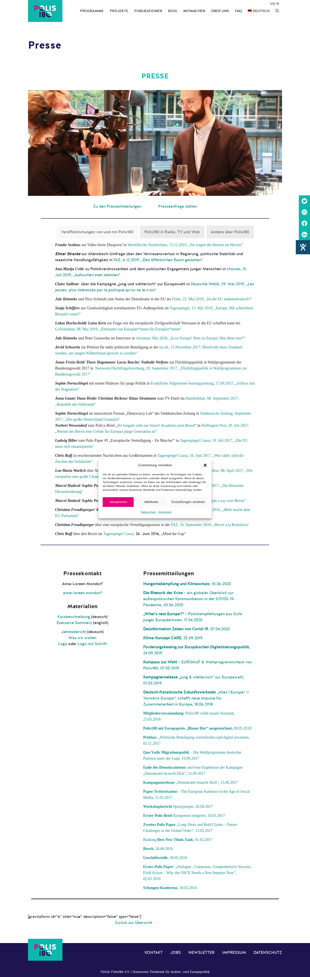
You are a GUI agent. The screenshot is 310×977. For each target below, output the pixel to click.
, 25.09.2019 (173, 638)
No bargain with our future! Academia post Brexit (156, 425)
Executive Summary (74, 622)
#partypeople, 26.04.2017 (178, 806)
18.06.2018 (203, 704)
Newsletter (201, 952)
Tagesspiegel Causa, (119, 534)
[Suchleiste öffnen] (277, 11)
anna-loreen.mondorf (82, 592)
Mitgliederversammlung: (164, 713)
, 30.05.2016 (165, 858)
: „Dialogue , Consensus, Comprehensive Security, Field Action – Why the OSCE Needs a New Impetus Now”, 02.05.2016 (197, 873)
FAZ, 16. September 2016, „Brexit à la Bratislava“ (210, 525)
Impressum (165, 512)
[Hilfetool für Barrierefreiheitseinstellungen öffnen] (303, 247)
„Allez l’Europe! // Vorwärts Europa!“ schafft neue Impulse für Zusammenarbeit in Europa (196, 698)
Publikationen (148, 11)
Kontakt (154, 952)
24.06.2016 (158, 849)
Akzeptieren (118, 502)
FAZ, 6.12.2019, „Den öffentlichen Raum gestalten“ (158, 259)
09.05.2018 (242, 728)
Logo (62, 643)
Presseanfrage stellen (177, 206)
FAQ (238, 11)
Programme (92, 11)
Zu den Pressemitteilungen (117, 206)
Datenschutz (148, 512)
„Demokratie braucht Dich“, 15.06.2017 (190, 782)
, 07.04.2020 (186, 629)
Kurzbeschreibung (73, 616)
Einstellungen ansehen (188, 502)
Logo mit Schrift (92, 643)
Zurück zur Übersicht (133, 922)
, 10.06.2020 (187, 583)
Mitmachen (194, 11)
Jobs (175, 952)
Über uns (220, 11)
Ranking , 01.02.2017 (177, 839)
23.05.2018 (152, 719)
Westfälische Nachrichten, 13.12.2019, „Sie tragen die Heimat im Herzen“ (185, 245)
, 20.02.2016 (170, 888)
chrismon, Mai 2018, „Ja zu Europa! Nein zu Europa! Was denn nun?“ (190, 338)
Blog (172, 11)
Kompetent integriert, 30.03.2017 (184, 815)
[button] (205, 465)
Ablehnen (151, 502)
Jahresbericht (73, 631)
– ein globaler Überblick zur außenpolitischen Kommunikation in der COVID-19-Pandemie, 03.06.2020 (189, 598)
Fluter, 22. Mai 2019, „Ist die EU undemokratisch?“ (212, 299)
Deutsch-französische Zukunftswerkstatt (180, 692)
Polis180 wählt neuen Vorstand (209, 713)
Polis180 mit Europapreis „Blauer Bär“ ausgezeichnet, (188, 728)
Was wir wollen (82, 637)
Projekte (119, 11)
